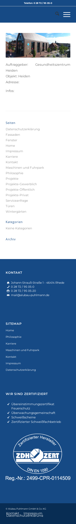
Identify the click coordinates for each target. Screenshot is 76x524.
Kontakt (12, 162)
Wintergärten (16, 211)
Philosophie (14, 173)
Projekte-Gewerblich (21, 184)
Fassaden (13, 135)
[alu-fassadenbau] (31, 14)
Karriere (12, 157)
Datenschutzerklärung (23, 129)
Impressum (14, 151)
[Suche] (55, 14)
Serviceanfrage (17, 200)
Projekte (12, 179)
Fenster (11, 140)
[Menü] (64, 14)
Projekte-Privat (17, 195)
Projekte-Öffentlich (20, 189)
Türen (10, 206)
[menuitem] (55, 14)
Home (10, 146)
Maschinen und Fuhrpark (25, 168)
